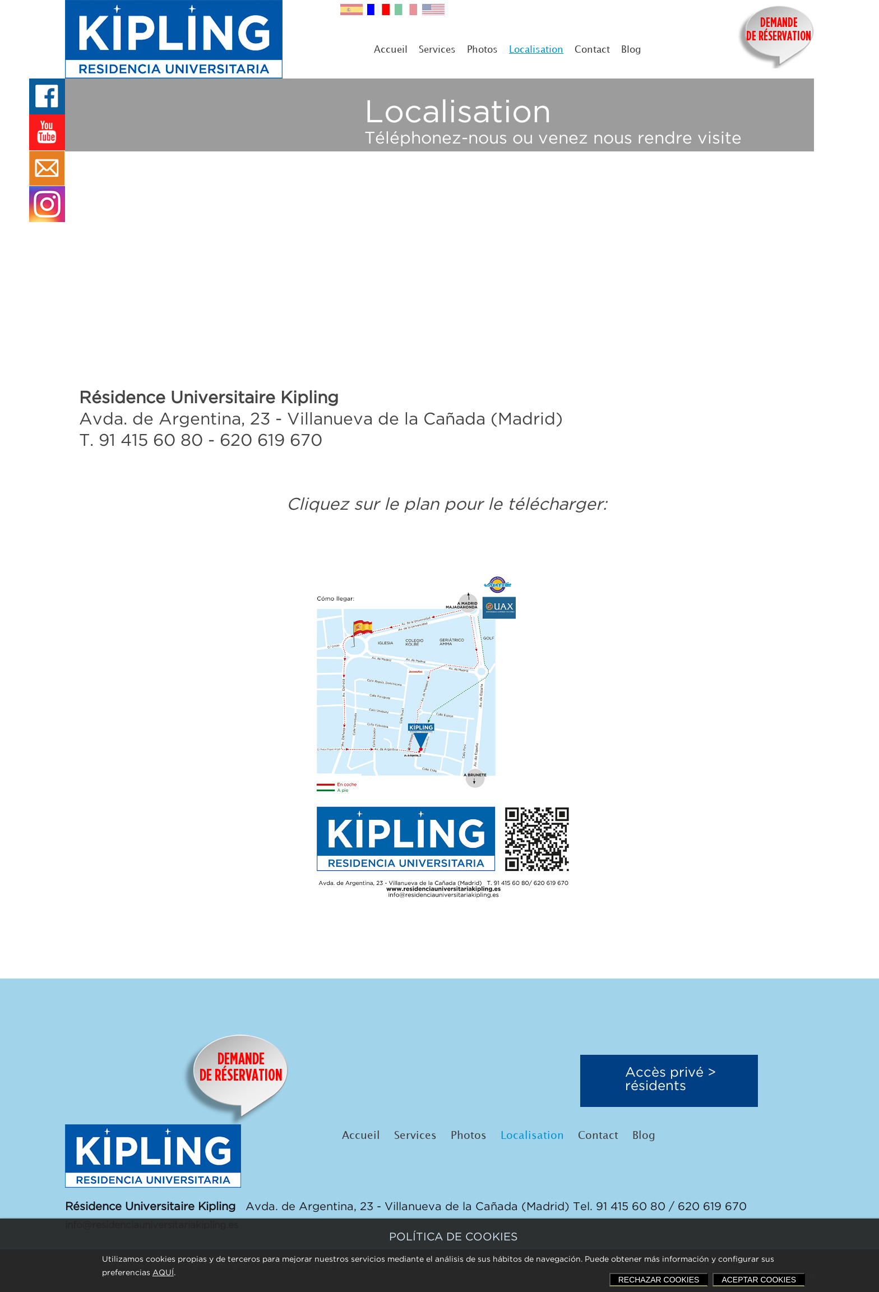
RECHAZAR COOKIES (659, 1279)
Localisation (536, 49)
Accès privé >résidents (670, 1079)
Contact (592, 49)
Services (437, 49)
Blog (631, 49)
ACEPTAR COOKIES (758, 1279)
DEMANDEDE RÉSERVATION (778, 30)
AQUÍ (163, 1273)
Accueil (391, 49)
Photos (482, 49)
